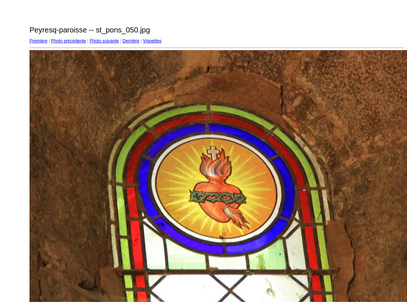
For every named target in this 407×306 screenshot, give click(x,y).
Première (38, 41)
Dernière (130, 41)
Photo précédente (68, 41)
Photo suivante (104, 41)
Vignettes (152, 41)
